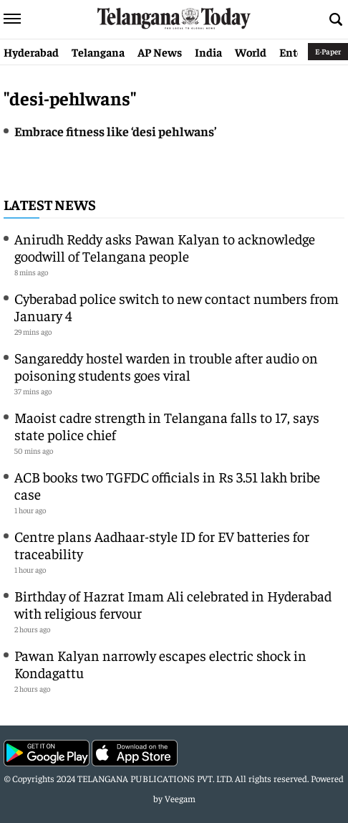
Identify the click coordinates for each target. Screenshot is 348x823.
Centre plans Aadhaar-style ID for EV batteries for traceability (161, 544)
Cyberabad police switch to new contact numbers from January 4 (176, 306)
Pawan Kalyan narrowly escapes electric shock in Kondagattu (160, 663)
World (250, 51)
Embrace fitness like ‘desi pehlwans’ (115, 131)
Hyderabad (31, 51)
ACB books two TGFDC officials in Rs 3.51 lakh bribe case (167, 485)
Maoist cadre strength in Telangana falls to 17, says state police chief (166, 425)
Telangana (98, 51)
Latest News (50, 204)
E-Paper (328, 51)
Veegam (180, 798)
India (208, 51)
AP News (159, 51)
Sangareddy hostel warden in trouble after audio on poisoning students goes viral (166, 366)
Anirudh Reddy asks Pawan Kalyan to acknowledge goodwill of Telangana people (164, 247)
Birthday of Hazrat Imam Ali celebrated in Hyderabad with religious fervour (173, 604)
